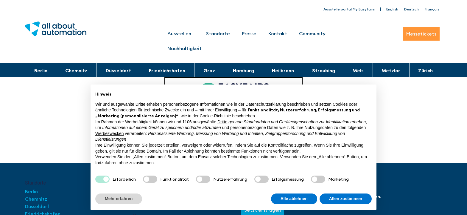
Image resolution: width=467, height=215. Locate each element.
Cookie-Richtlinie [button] (215, 115)
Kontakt (277, 33)
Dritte (222, 121)
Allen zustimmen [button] (345, 198)
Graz (209, 70)
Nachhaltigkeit (184, 48)
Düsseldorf (118, 70)
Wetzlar (391, 70)
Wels (358, 70)
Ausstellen (180, 33)
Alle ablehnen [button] (294, 198)
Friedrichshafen (167, 70)
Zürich (425, 70)
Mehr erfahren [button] (119, 198)
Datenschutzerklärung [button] (265, 104)
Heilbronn (283, 70)
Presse (249, 33)
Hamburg (243, 70)
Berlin (40, 70)
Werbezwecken (109, 133)
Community (314, 33)
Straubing (323, 70)
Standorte (218, 33)
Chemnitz (76, 70)
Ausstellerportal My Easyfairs (349, 9)
